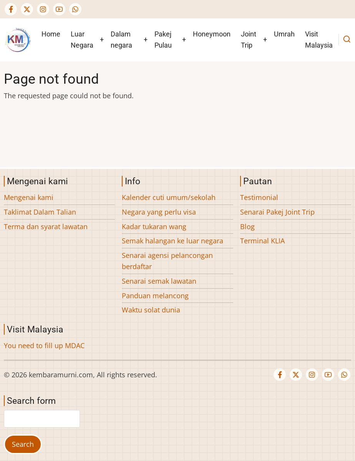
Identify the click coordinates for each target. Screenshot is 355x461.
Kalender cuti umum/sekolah (169, 197)
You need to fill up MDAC (44, 345)
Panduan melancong (155, 295)
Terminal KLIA (262, 240)
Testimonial (259, 197)
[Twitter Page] (27, 9)
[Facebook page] (11, 9)
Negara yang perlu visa (159, 211)
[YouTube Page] (59, 9)
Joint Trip (248, 39)
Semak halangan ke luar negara (172, 240)
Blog (247, 226)
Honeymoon (212, 34)
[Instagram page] (43, 9)
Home (50, 34)
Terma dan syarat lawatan (46, 226)
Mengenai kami (28, 197)
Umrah (284, 34)
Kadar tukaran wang (154, 226)
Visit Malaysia (319, 39)
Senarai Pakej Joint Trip (277, 211)
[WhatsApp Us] (75, 9)
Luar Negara (82, 39)
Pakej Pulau (163, 39)
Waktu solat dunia (151, 309)
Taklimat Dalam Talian (40, 211)
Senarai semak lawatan (159, 281)
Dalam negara (121, 39)
